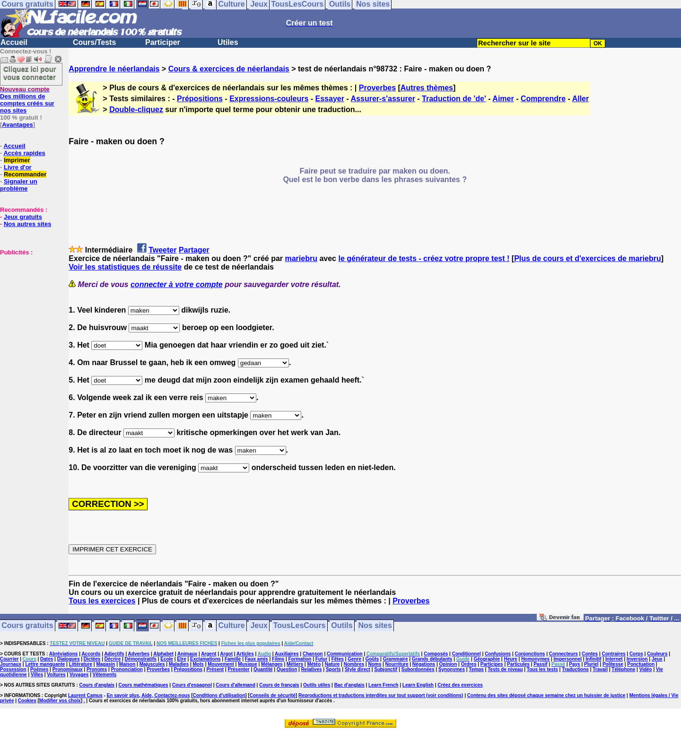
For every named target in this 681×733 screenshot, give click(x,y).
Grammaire (395, 659)
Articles (245, 653)
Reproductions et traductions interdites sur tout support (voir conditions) (380, 695)
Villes (37, 674)
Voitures (56, 674)
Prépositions (200, 99)
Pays (574, 664)
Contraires (614, 653)
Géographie (486, 659)
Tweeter (162, 250)
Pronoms (97, 669)
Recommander (25, 174)
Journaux (10, 664)
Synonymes (451, 669)
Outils (341, 626)
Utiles (228, 42)
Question (287, 669)
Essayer (329, 99)
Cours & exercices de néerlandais (228, 69)
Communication (345, 653)
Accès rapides (24, 153)
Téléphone (623, 669)
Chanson (313, 653)
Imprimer (17, 160)
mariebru (301, 258)
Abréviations (63, 653)
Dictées (92, 659)
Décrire (113, 659)
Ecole (166, 659)
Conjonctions (530, 653)
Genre (354, 659)
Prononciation (127, 669)
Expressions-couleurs (268, 99)
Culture (231, 626)
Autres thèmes (427, 88)
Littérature (80, 664)
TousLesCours (299, 626)
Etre (181, 659)
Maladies (179, 664)
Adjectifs (114, 653)
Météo (314, 664)
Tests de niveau (505, 669)
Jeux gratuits (23, 216)
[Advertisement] (28, 303)
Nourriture (397, 664)
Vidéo (645, 669)
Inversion (637, 659)
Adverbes (139, 653)
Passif (540, 664)
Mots (198, 664)
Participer (162, 42)
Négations (423, 664)
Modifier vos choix (60, 700)
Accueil (13, 42)
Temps (476, 669)
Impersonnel (568, 659)
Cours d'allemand (235, 685)
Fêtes (338, 659)
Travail (600, 669)
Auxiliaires (287, 653)
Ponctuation (641, 664)
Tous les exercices (102, 601)
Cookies (27, 700)
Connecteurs (563, 653)
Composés (436, 653)
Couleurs (657, 653)
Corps (636, 653)
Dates (46, 659)
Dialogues (68, 659)
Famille (233, 659)
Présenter (239, 669)
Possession (13, 669)
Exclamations (205, 659)
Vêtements (105, 674)
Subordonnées (417, 669)
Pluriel (591, 664)
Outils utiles (316, 685)
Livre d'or (18, 167)
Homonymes (535, 659)
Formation (300, 659)
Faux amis (256, 659)
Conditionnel (466, 653)
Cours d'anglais (97, 685)
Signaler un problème (18, 185)
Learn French (383, 685)
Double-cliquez (136, 109)
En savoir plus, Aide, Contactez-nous (148, 695)
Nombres (354, 664)
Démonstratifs (141, 659)
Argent (208, 653)
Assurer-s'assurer (383, 99)
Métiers (295, 664)
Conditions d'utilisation (219, 695)
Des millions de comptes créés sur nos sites (27, 100)
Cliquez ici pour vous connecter (29, 73)
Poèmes (39, 669)
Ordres (469, 664)
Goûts (372, 659)
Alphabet (163, 653)
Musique (247, 664)
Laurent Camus (85, 695)
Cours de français (279, 685)
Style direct (357, 669)
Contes (590, 653)
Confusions (498, 653)
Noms (374, 664)
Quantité (263, 669)
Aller (580, 99)
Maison (127, 664)
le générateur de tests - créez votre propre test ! (423, 258)
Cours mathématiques (143, 685)
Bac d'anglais (349, 685)
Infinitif (593, 659)
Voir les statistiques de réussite (125, 267)
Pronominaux (67, 669)
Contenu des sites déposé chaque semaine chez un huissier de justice (546, 695)
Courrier (9, 659)
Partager (194, 250)
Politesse (612, 664)
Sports (333, 669)
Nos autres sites (27, 223)
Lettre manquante (45, 664)
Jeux (258, 626)
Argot (226, 653)
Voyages (79, 674)
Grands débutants (432, 659)
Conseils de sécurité (273, 695)
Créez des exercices (460, 685)
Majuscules (152, 664)
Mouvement (221, 664)
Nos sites (375, 626)
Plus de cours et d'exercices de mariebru (587, 258)
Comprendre (543, 99)
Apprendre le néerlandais (114, 69)
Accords (90, 653)
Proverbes (377, 88)
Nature (332, 664)
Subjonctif (385, 669)
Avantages (17, 124)
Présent (215, 669)
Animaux (187, 653)
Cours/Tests (94, 42)
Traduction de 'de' (454, 99)
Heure (510, 659)
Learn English (418, 685)
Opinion (448, 664)
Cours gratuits (27, 626)
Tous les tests (542, 669)
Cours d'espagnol (192, 685)
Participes (491, 664)
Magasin (105, 664)
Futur (321, 659)
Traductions (575, 669)
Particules (518, 664)
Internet (614, 659)
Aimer (503, 99)
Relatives (311, 669)
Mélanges (272, 664)
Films (278, 659)
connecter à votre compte (177, 284)
